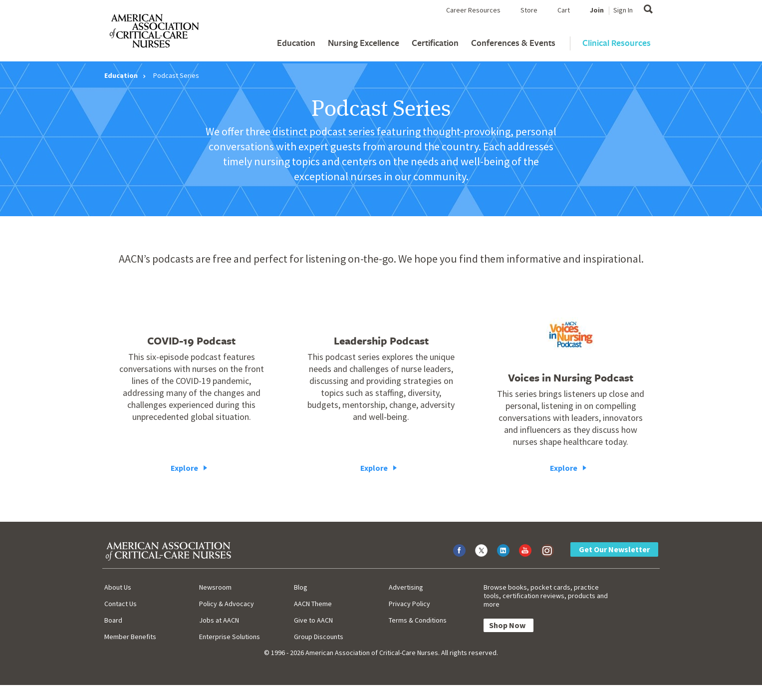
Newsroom (215, 587)
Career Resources (473, 9)
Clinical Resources (616, 42)
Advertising (406, 587)
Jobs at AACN (219, 620)
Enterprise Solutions (229, 636)
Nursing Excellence (363, 42)
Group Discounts (318, 636)
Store (528, 9)
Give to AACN (313, 620)
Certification (435, 42)
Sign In (623, 9)
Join (597, 9)
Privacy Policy (409, 603)
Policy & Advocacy (226, 603)
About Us (117, 587)
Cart (563, 9)
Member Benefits (130, 636)
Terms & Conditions (418, 620)
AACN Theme (313, 603)
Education (296, 42)
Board (113, 620)
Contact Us (120, 603)
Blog (300, 587)
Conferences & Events (513, 42)
